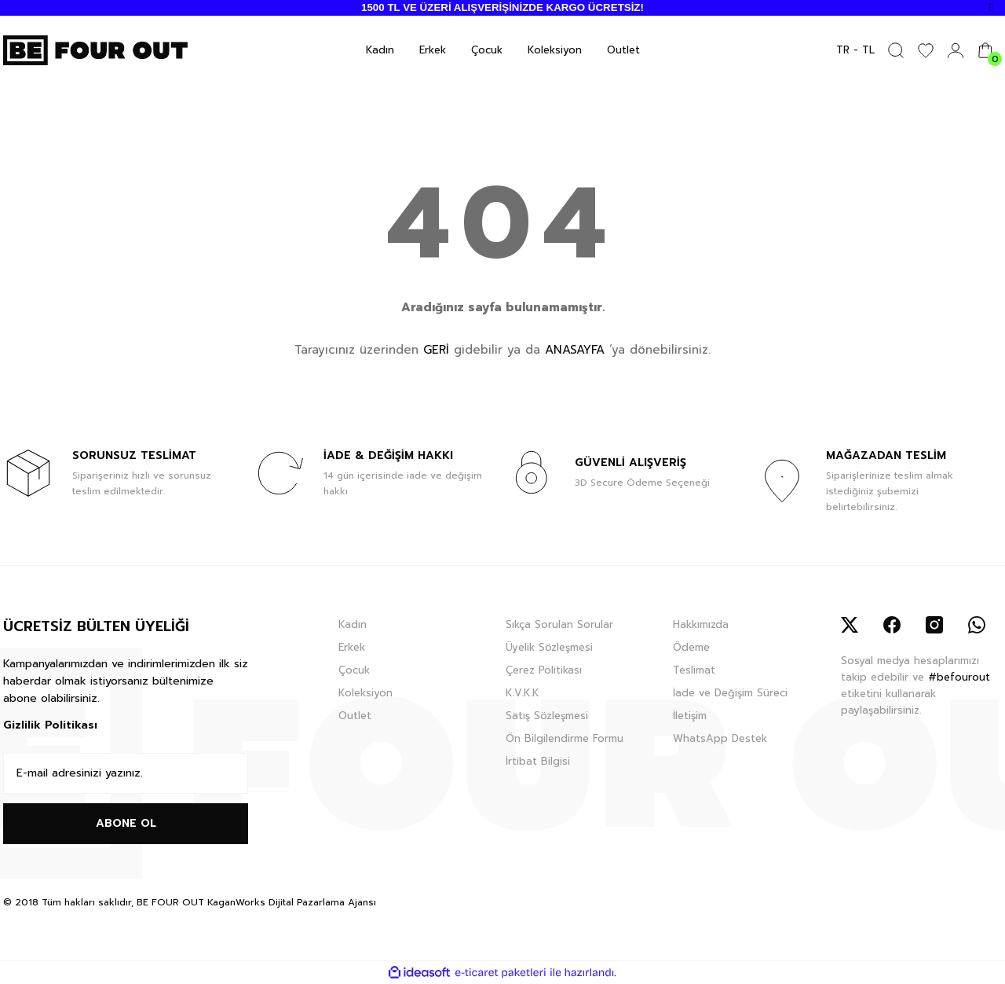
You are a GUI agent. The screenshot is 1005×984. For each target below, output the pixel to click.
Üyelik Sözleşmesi (549, 647)
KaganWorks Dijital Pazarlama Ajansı (291, 902)
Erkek (351, 647)
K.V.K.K (522, 692)
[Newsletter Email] (125, 773)
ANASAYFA (575, 349)
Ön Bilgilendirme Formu (564, 738)
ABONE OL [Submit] (126, 823)
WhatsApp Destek (720, 738)
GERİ (436, 349)
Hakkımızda (701, 624)
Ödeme (691, 647)
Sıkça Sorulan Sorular (559, 624)
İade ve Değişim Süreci (730, 692)
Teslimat (694, 670)
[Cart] (985, 50)
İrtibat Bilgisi (538, 761)
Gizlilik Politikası (50, 725)
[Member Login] (955, 50)
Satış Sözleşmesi (547, 715)
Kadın (352, 624)
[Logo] (95, 49)
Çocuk (354, 670)
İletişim (690, 715)
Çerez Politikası (544, 670)
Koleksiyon (365, 692)
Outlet (354, 715)
